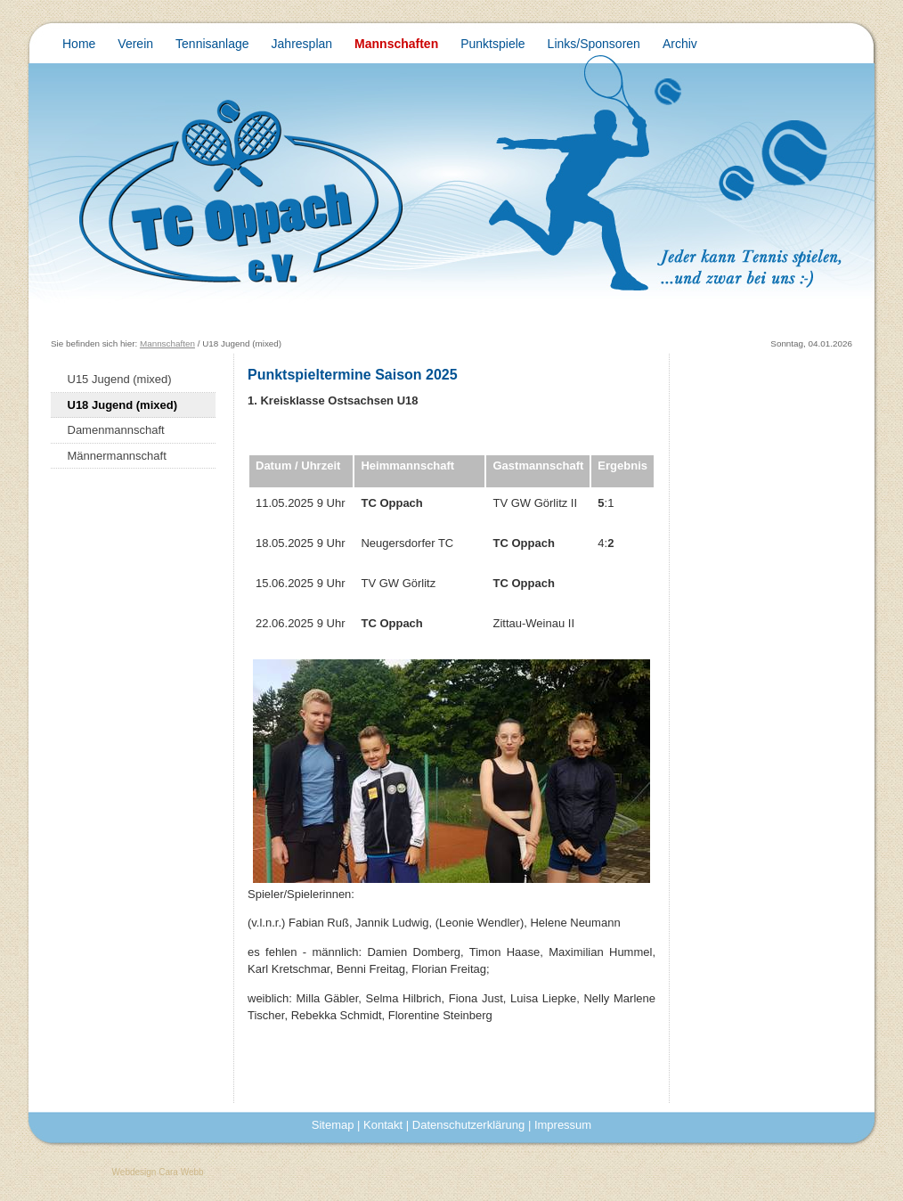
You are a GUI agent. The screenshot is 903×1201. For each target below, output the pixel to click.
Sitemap (333, 1125)
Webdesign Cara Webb (158, 1172)
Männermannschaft (117, 455)
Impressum (562, 1125)
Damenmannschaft (116, 430)
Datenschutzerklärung (468, 1125)
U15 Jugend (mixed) (120, 379)
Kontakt (383, 1125)
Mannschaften (167, 343)
